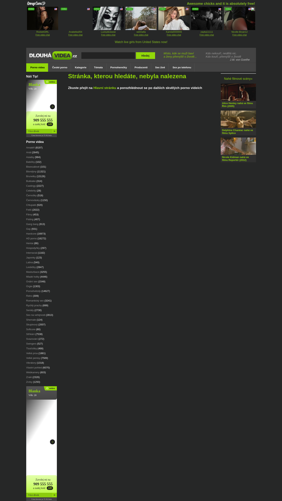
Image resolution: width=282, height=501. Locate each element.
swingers (31, 343)
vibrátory (31, 362)
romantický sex (35, 300)
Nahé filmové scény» (238, 78)
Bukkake (31, 181)
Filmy (29, 214)
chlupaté (31, 205)
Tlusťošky (31, 348)
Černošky (31, 195)
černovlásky (33, 200)
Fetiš (29, 209)
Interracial (31, 252)
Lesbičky (31, 267)
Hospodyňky (33, 248)
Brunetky (31, 176)
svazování (32, 338)
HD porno (31, 238)
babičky (30, 161)
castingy (31, 185)
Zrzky (29, 381)
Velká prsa (32, 353)
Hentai (30, 243)
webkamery (32, 372)
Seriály (30, 310)
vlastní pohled (34, 367)
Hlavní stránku (104, 88)
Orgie (29, 286)
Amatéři (30, 147)
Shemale (31, 319)
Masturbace (32, 271)
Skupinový (32, 324)
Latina (29, 262)
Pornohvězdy (33, 291)
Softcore (30, 329)
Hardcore (31, 233)
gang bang (32, 224)
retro (29, 295)
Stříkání (30, 334)
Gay (28, 228)
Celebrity (31, 190)
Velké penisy (33, 358)
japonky (30, 257)
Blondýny (31, 171)
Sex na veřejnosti (35, 315)
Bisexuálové (33, 166)
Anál (28, 152)
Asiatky (30, 157)
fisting (30, 219)
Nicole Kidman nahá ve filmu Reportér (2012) (235, 158)
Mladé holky (32, 276)
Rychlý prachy (34, 305)
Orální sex (32, 281)
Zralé (29, 377)
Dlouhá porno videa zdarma (54, 58)
